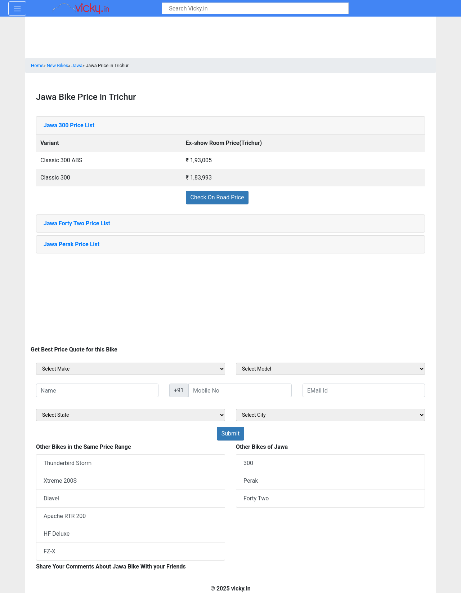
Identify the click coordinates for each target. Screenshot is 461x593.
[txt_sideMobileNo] (240, 390)
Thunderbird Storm (67, 463)
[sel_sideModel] (330, 369)
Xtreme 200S (60, 480)
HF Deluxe (57, 533)
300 (248, 463)
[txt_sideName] (97, 390)
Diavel (51, 498)
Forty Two (256, 498)
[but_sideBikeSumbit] (230, 434)
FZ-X (49, 551)
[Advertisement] (230, 298)
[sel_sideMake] (130, 369)
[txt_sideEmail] (364, 390)
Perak (250, 480)
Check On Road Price (217, 197)
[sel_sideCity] (330, 415)
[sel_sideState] (130, 415)
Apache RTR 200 (65, 516)
